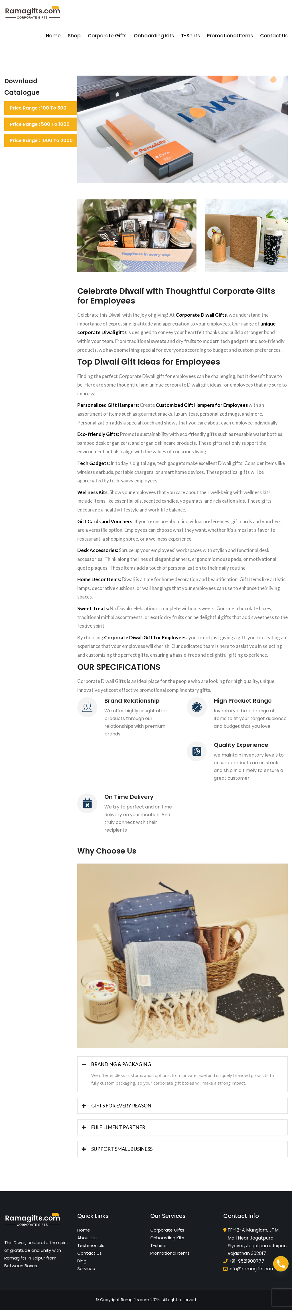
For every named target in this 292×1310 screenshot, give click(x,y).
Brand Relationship (132, 701)
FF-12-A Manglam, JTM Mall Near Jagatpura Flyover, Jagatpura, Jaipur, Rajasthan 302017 (257, 1242)
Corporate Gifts (107, 35)
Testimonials (90, 1245)
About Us (87, 1238)
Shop (74, 35)
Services (86, 1268)
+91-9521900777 (246, 1261)
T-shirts (190, 35)
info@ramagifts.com (252, 1268)
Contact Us (274, 35)
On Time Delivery (128, 797)
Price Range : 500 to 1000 (40, 124)
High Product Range (243, 701)
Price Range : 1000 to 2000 (41, 140)
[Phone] (281, 1263)
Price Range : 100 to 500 (38, 108)
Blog (81, 1261)
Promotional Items (230, 35)
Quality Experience (241, 745)
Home (53, 35)
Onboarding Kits (154, 35)
